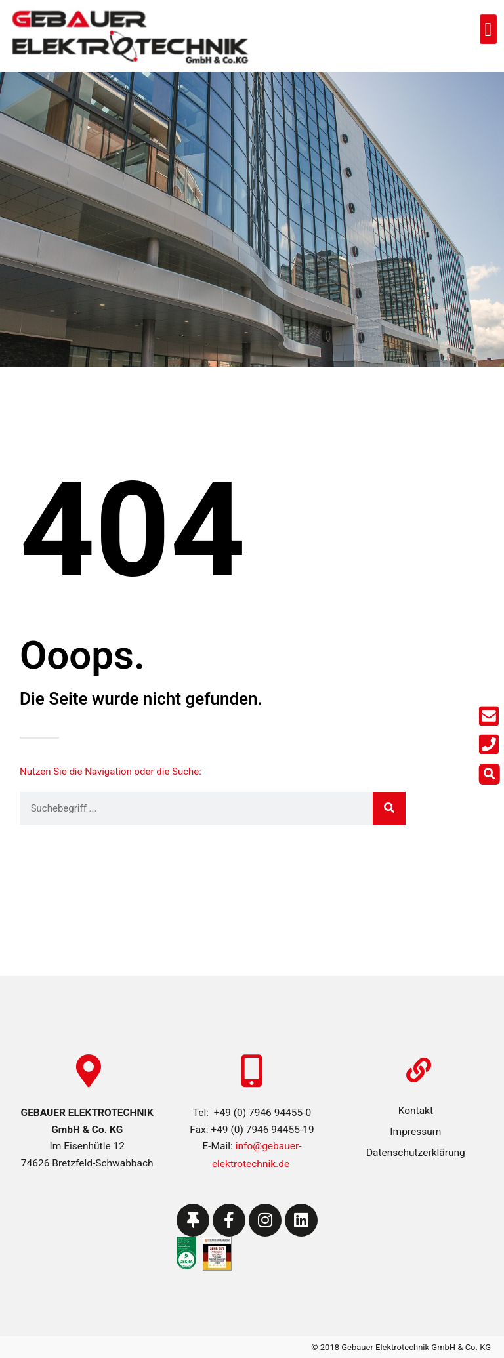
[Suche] (389, 808)
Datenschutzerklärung (415, 1153)
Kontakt (415, 1111)
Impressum (415, 1132)
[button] (486, 29)
